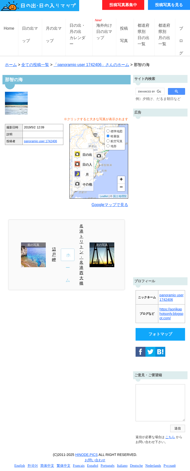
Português (108, 466)
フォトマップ (160, 334)
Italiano (122, 466)
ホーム (11, 65)
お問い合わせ (95, 460)
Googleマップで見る (110, 205)
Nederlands (153, 466)
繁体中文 (64, 466)
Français (78, 466)
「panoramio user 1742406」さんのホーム (91, 65)
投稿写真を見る (169, 5)
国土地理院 (120, 196)
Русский (170, 466)
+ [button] (121, 180)
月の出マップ (54, 32)
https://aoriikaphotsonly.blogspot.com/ (171, 313)
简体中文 (47, 466)
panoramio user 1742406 (40, 141)
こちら (170, 437)
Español (92, 466)
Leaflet (104, 196)
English (19, 466)
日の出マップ (30, 32)
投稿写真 (124, 32)
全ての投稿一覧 (35, 65)
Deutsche (136, 466)
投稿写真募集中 (123, 5)
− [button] (121, 187)
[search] (149, 91)
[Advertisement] (160, 195)
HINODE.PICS (86, 455)
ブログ (181, 32)
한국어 (32, 466)
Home (9, 28)
